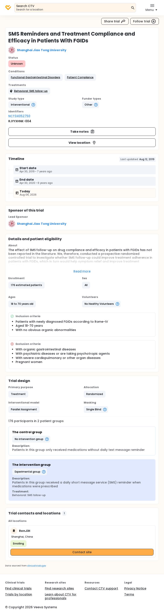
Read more (82, 271)
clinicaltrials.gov (36, 565)
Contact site (82, 552)
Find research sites (59, 588)
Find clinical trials (18, 588)
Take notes (82, 131)
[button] (35, 77)
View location (83, 143)
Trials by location (18, 594)
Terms (129, 594)
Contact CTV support (101, 588)
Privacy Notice (135, 588)
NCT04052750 (19, 116)
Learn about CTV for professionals (60, 596)
